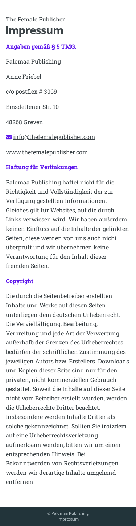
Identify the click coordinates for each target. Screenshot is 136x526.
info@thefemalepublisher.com (54, 136)
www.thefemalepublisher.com (47, 152)
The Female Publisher (35, 19)
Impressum (68, 519)
